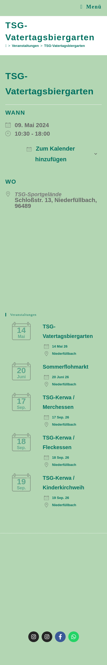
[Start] (6, 46)
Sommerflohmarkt (65, 367)
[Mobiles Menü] (91, 7)
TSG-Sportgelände (38, 194)
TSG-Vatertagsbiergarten (64, 46)
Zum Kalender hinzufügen (51, 154)
